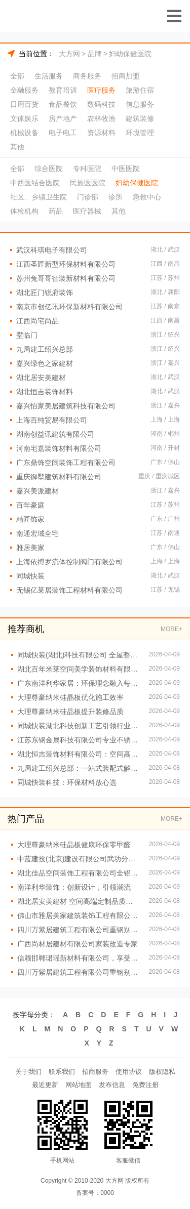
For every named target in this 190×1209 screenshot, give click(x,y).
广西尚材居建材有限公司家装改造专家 (77, 944)
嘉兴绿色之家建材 (44, 363)
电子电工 (63, 133)
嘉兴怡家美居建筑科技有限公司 (66, 406)
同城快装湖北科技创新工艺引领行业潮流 (78, 726)
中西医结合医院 (35, 183)
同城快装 (30, 576)
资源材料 (101, 133)
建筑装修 (140, 118)
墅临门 (26, 335)
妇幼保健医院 (130, 54)
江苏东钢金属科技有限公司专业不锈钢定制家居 (78, 740)
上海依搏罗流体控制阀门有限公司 (69, 562)
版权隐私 (162, 1071)
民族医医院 (87, 183)
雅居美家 (30, 548)
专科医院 (87, 168)
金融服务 (24, 90)
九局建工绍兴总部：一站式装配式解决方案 (78, 768)
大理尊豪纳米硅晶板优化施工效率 (70, 697)
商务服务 (87, 76)
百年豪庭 (30, 505)
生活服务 (48, 76)
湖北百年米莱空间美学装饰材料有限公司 (78, 669)
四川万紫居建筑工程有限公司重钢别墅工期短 (78, 930)
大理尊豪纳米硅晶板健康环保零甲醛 (74, 845)
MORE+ (171, 629)
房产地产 (63, 118)
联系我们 (62, 1071)
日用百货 (24, 104)
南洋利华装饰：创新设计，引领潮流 (74, 887)
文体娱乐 (24, 118)
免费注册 (145, 1085)
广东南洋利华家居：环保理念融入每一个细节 (78, 683)
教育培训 (63, 90)
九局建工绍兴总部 (44, 349)
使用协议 (129, 1071)
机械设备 (24, 133)
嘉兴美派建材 (37, 491)
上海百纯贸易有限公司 (51, 420)
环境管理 (140, 133)
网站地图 (78, 1085)
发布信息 (112, 1085)
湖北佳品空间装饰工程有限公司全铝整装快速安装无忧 (78, 873)
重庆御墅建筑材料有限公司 (58, 477)
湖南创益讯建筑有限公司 (55, 434)
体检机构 (24, 211)
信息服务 (140, 104)
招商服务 (95, 1071)
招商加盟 (125, 76)
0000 (107, 1192)
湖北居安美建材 (41, 377)
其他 (17, 147)
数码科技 (101, 104)
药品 (56, 211)
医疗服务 (101, 90)
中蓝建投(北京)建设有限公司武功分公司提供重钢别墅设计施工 (78, 859)
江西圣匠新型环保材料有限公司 (66, 264)
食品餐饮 (63, 104)
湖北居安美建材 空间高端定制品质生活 (78, 901)
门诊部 (87, 197)
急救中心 (147, 197)
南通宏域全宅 (37, 533)
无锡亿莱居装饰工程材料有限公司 (69, 590)
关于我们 (28, 1071)
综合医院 (48, 168)
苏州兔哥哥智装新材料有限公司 (66, 278)
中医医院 (125, 168)
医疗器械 (87, 211)
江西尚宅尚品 (37, 321)
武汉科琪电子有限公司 (51, 250)
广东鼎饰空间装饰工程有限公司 (66, 462)
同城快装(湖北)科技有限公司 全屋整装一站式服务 (78, 655)
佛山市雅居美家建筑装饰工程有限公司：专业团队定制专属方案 (78, 915)
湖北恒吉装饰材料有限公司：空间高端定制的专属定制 (78, 754)
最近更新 (45, 1085)
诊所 (115, 197)
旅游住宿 (140, 90)
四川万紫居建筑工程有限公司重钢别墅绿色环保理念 (78, 972)
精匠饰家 (30, 519)
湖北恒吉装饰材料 (44, 392)
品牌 (95, 54)
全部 (17, 76)
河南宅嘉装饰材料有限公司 (58, 448)
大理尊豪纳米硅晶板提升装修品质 (70, 711)
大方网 (69, 54)
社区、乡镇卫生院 (38, 197)
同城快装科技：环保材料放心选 (67, 782)
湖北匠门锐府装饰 (44, 292)
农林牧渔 (101, 118)
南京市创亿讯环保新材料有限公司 (69, 307)
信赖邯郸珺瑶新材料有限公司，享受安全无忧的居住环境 (78, 958)
